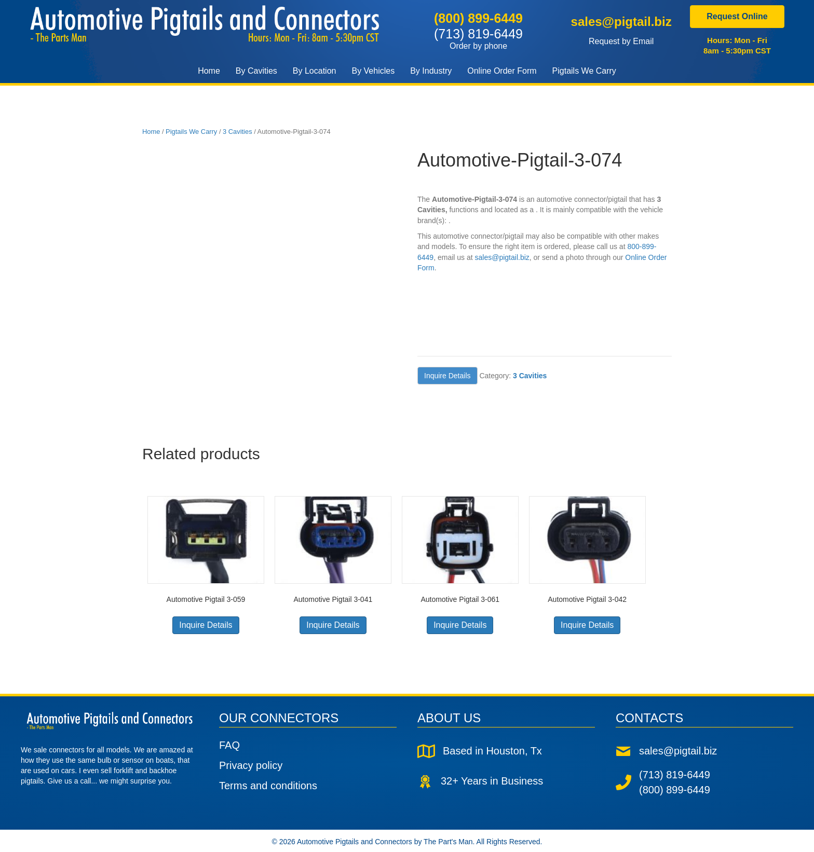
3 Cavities (237, 131)
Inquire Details (447, 376)
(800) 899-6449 (478, 18)
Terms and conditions (268, 785)
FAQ (229, 745)
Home (151, 131)
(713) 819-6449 (478, 38)
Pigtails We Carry (191, 131)
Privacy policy (250, 765)
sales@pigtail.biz (621, 22)
